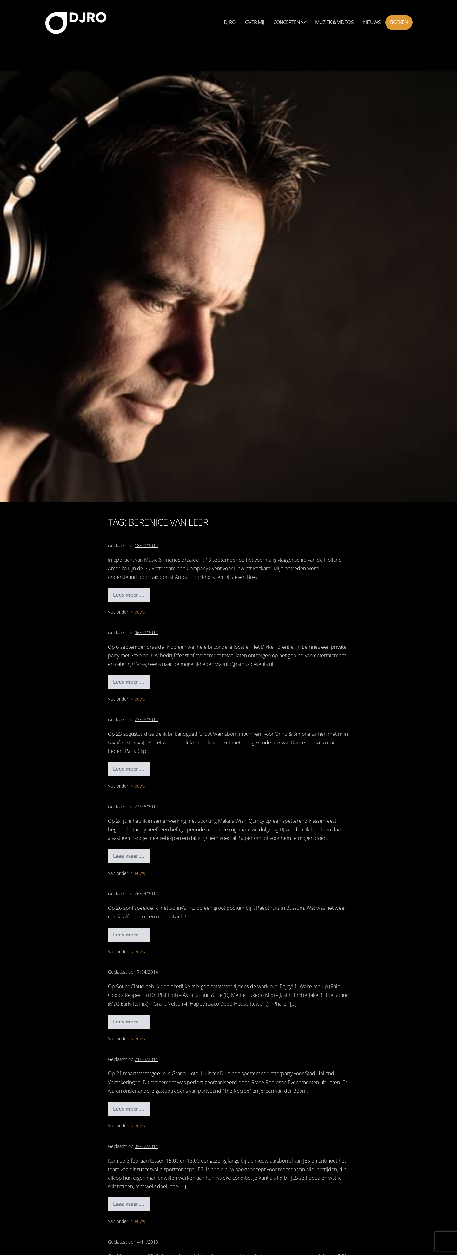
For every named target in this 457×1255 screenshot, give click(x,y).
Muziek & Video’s (334, 22)
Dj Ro (229, 22)
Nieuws (372, 22)
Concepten (289, 22)
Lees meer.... (131, 596)
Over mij (254, 22)
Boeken (399, 22)
